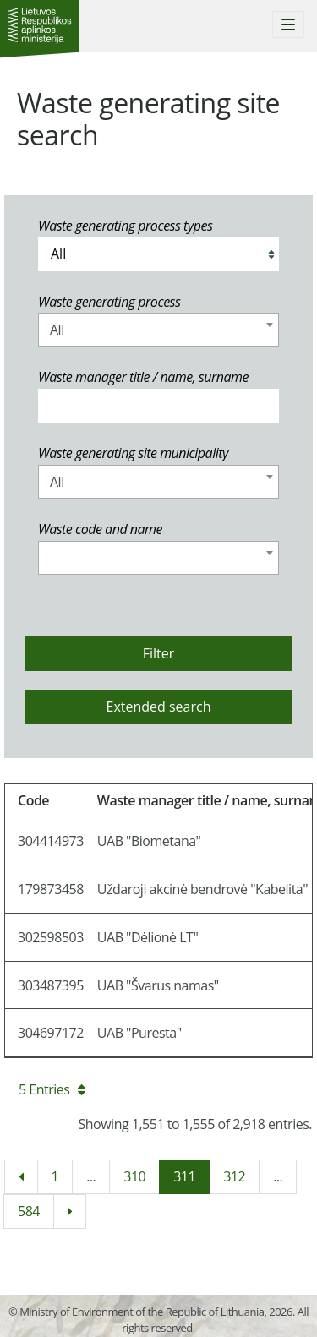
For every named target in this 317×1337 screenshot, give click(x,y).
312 (234, 1176)
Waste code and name (100, 529)
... (91, 1176)
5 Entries (52, 1089)
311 (184, 1176)
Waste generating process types (125, 225)
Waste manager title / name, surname (143, 377)
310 (134, 1176)
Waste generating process (109, 301)
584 (29, 1211)
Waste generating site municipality (133, 453)
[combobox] (158, 330)
